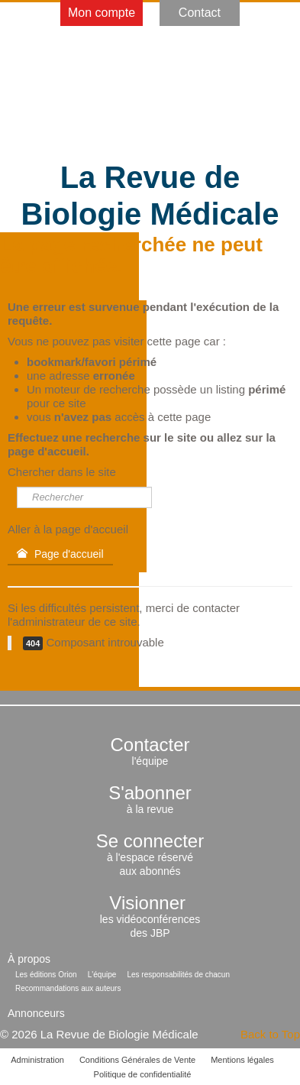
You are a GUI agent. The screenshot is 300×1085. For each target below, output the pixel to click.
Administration (37, 1059)
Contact (200, 12)
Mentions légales (242, 1059)
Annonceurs (36, 1013)
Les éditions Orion (46, 974)
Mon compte (101, 12)
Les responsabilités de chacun (178, 974)
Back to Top (270, 1034)
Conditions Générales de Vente (137, 1059)
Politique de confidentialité (143, 1074)
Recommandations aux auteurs (68, 988)
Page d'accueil (60, 553)
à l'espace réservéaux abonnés (150, 857)
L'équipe (102, 974)
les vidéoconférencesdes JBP (150, 919)
